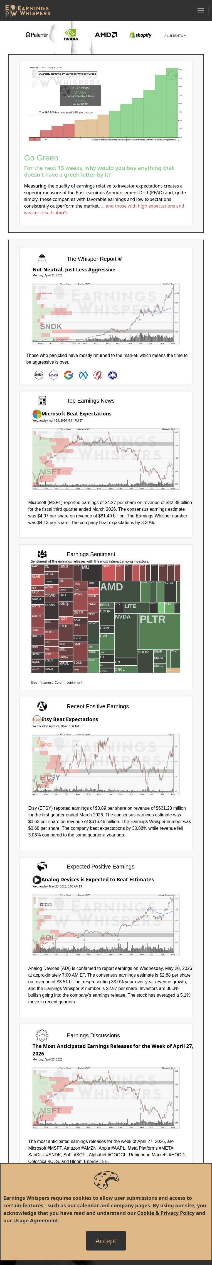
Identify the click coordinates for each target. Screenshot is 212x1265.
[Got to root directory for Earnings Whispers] (27, 10)
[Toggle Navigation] (201, 10)
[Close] (105, 1241)
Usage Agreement (35, 1220)
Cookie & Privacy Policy (166, 1213)
